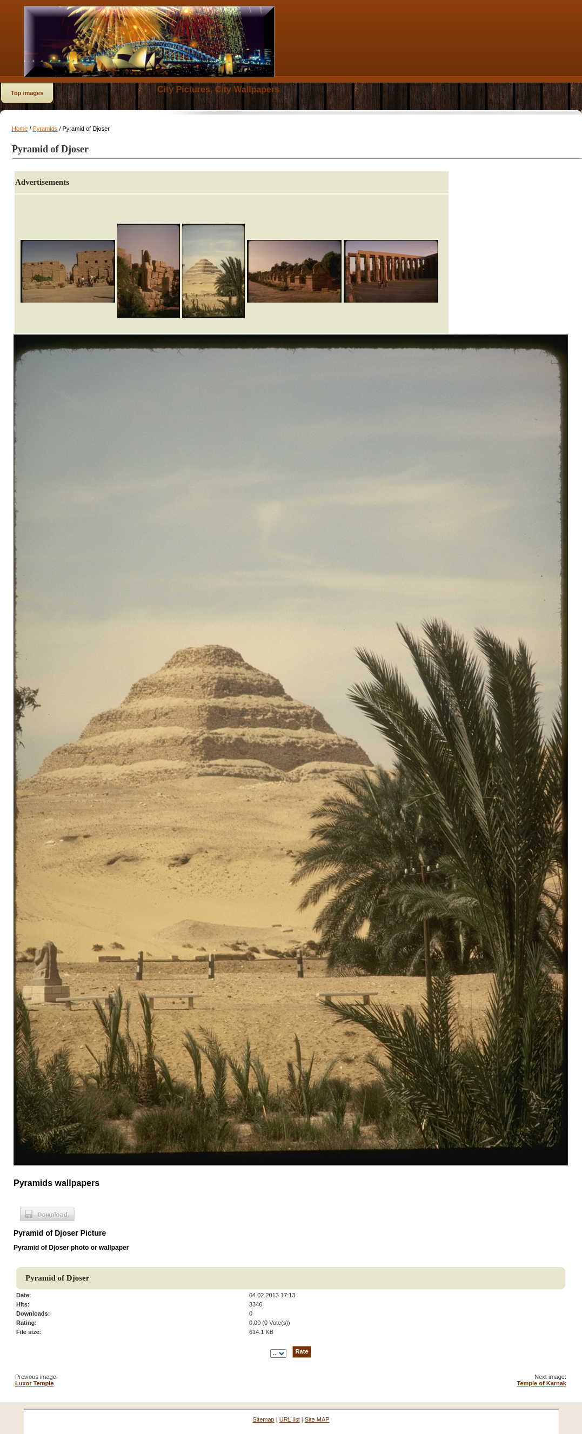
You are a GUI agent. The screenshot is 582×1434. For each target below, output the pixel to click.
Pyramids (45, 128)
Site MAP (317, 1419)
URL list (289, 1419)
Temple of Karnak (542, 1383)
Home (20, 128)
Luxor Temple (34, 1383)
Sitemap (263, 1419)
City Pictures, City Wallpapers (218, 89)
